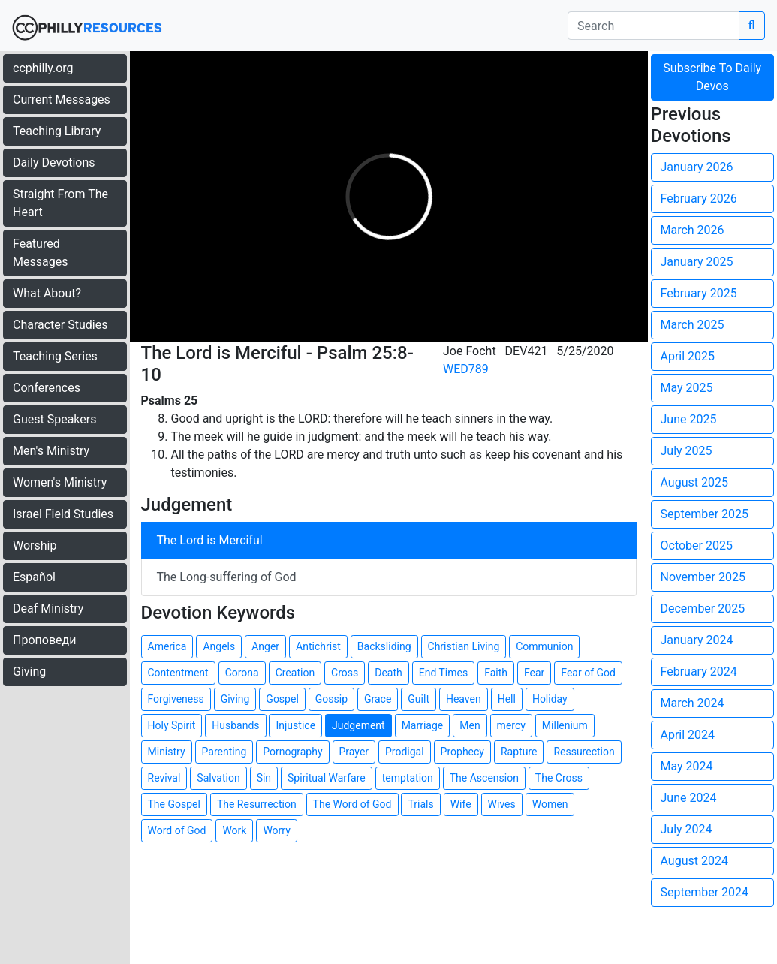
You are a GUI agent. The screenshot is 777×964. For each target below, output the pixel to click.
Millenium (565, 725)
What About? (47, 293)
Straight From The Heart (60, 203)
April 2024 (688, 735)
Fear (534, 673)
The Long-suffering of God (227, 577)
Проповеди (44, 640)
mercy (511, 725)
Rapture (519, 752)
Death (388, 673)
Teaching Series (55, 356)
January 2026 (697, 167)
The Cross (559, 778)
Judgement (358, 725)
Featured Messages (40, 252)
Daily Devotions (54, 162)
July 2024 (686, 829)
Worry (276, 830)
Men (469, 725)
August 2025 (694, 482)
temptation (407, 778)
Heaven (463, 699)
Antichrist (318, 646)
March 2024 (692, 703)
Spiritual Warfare (327, 778)
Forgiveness (176, 699)
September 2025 (705, 514)
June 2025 (689, 419)
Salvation (218, 778)
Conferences (46, 388)
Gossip (331, 699)
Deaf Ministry (48, 608)
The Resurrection (257, 804)
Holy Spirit (172, 725)
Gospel (282, 699)
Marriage (423, 725)
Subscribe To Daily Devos (712, 77)
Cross (344, 673)
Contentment (178, 673)
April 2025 (688, 356)
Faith (495, 673)
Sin (264, 778)
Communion (544, 646)
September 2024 (705, 892)
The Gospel (174, 804)
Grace (377, 699)
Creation (295, 673)
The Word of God (352, 804)
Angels (219, 646)
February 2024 (699, 671)
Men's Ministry (51, 451)
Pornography (292, 752)
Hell (507, 699)
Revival (164, 778)
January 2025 (697, 262)
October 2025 (697, 545)
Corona (242, 673)
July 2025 (686, 451)
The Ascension (484, 778)
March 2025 (692, 325)
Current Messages (61, 99)
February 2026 (699, 198)
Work (234, 830)
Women (550, 804)
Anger (265, 646)
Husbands (235, 725)
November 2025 (703, 577)
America (167, 646)
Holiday (550, 699)
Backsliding (384, 646)
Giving (29, 671)
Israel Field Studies (63, 514)
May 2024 (687, 766)
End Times (443, 673)
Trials (420, 804)
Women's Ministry (60, 482)
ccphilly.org (43, 68)
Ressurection (583, 752)
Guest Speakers (54, 419)
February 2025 (699, 293)
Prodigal (404, 752)
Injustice (295, 725)
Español (34, 577)
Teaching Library (57, 131)
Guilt (418, 699)
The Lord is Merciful (210, 540)
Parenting (224, 752)
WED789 (466, 369)
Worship (34, 545)
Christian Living (464, 646)
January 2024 (697, 640)
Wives (502, 804)
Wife (460, 804)
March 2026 (692, 230)
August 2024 (694, 861)
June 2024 (689, 798)
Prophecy (462, 752)
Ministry (166, 752)
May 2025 (687, 388)
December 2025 (703, 608)
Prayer (354, 752)
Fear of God (588, 673)
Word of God (177, 830)
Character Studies (60, 325)
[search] (653, 25)
